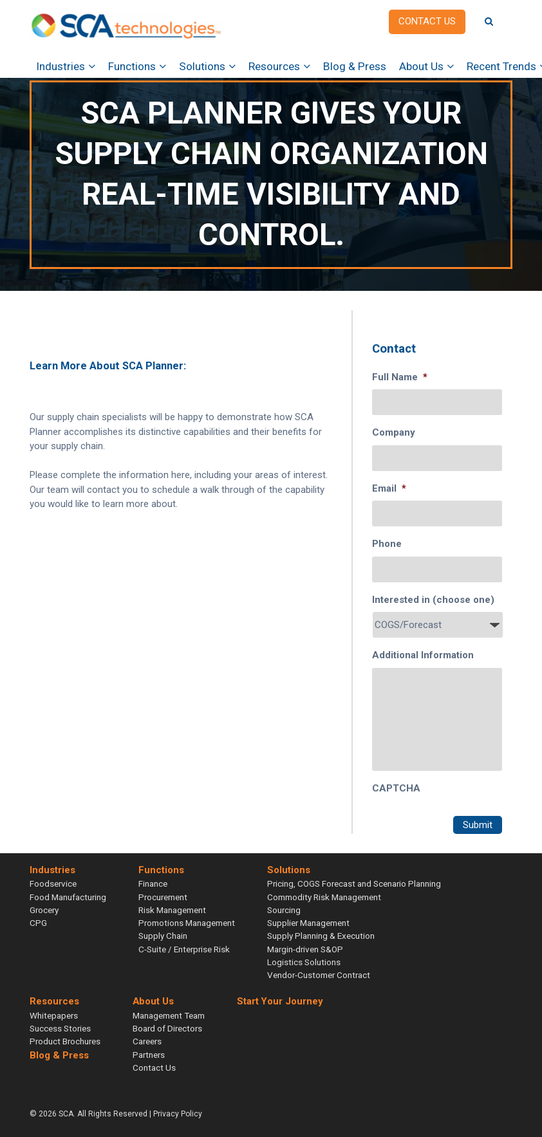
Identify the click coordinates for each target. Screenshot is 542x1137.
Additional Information (423, 655)
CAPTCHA (396, 788)
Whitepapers (54, 1015)
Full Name (399, 377)
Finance (152, 883)
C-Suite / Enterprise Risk (184, 949)
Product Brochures (65, 1041)
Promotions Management (186, 923)
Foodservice (53, 883)
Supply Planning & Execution (321, 935)
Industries (60, 66)
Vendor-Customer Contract (318, 975)
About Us (421, 66)
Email (389, 488)
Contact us (427, 21)
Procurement (162, 897)
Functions (132, 66)
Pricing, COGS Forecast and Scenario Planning (354, 883)
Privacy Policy (177, 1113)
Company (393, 432)
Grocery (44, 910)
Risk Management (172, 910)
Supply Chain (162, 935)
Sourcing (284, 910)
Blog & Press (354, 66)
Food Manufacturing (68, 897)
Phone (387, 544)
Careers (147, 1041)
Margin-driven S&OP (305, 949)
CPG (38, 923)
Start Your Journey (279, 1002)
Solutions (202, 66)
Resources (274, 66)
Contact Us (154, 1067)
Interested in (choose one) (433, 599)
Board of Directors (167, 1028)
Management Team (169, 1015)
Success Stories (60, 1028)
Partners (149, 1054)
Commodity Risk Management (324, 897)
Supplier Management (308, 923)
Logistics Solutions (304, 962)
